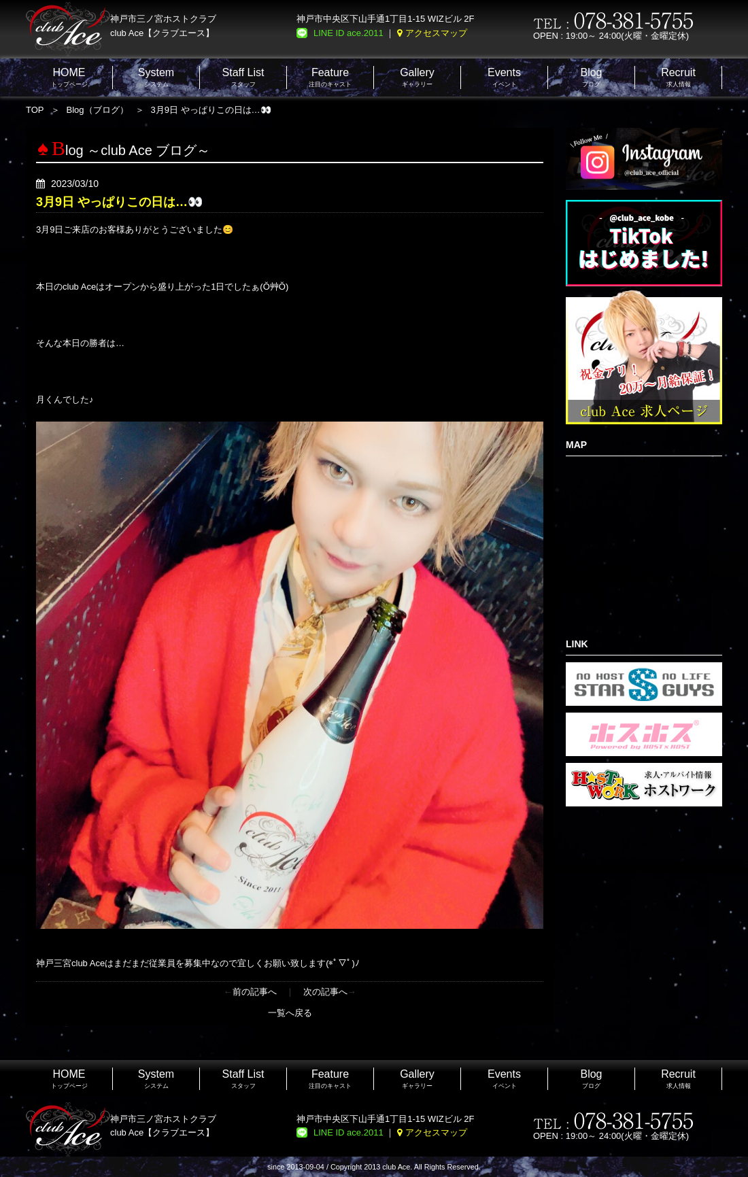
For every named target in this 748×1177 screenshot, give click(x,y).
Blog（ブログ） (98, 110)
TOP (35, 110)
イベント (504, 77)
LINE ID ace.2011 (348, 33)
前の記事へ (255, 992)
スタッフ (243, 77)
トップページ (69, 77)
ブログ (591, 77)
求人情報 (678, 77)
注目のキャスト (330, 77)
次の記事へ (325, 992)
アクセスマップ (436, 33)
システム (156, 77)
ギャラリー (417, 77)
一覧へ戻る (290, 1013)
